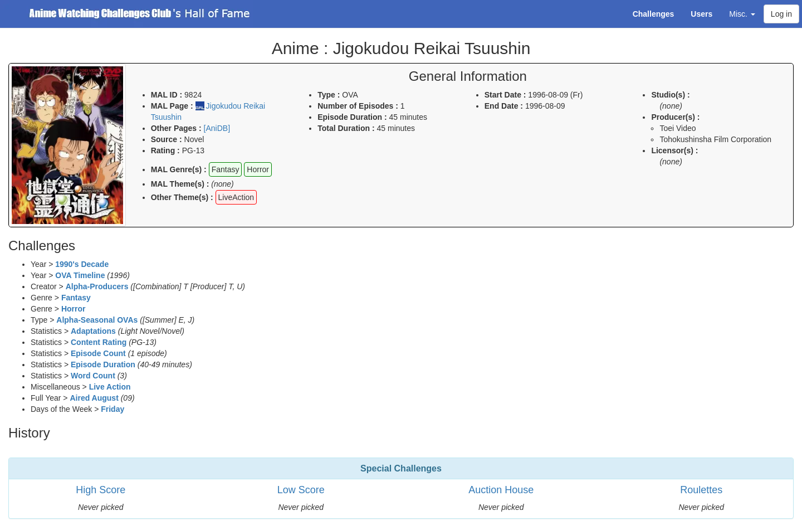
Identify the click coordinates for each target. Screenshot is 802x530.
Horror (73, 308)
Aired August (94, 397)
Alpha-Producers (97, 286)
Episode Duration (103, 364)
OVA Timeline (80, 275)
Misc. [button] (742, 13)
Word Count (93, 375)
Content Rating (98, 342)
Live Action (110, 386)
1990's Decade (82, 264)
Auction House (501, 489)
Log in (781, 13)
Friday (112, 409)
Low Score (301, 489)
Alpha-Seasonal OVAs (97, 319)
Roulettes (701, 489)
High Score (100, 489)
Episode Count (98, 353)
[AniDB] (217, 128)
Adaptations (93, 331)
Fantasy (76, 297)
